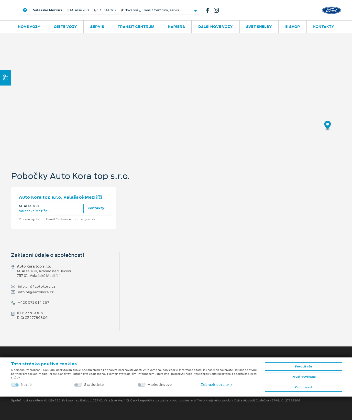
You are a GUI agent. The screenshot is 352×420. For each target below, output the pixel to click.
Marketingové (159, 384)
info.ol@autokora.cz (36, 292)
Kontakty (323, 26)
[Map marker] (327, 126)
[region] (176, 94)
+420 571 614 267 (33, 302)
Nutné (26, 384)
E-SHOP (292, 26)
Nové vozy (29, 26)
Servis (97, 26)
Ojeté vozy (65, 26)
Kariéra (176, 26)
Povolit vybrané (304, 377)
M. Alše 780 (106, 10)
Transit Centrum (136, 26)
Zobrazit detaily (217, 384)
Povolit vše (303, 366)
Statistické (94, 384)
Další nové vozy (215, 26)
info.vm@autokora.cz (36, 286)
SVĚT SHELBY (259, 26)
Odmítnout (303, 387)
